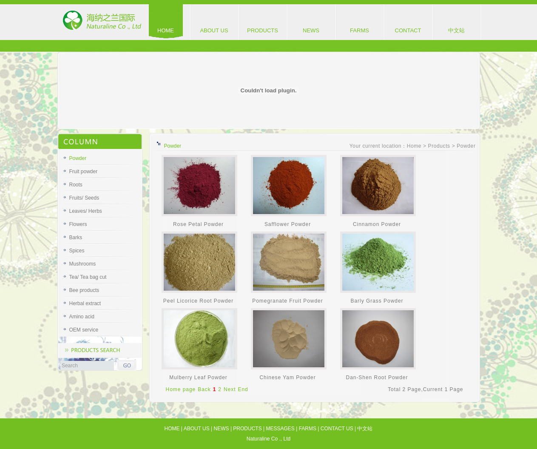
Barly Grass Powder (377, 301)
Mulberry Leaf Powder (198, 377)
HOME (165, 30)
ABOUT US (214, 30)
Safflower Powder (287, 224)
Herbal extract (85, 303)
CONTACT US (337, 429)
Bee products (84, 290)
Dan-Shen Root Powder (377, 377)
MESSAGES (280, 429)
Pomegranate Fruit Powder (287, 301)
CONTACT (408, 30)
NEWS (311, 30)
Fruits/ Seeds (84, 198)
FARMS (359, 30)
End (243, 389)
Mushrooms (82, 264)
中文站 (456, 30)
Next (230, 389)
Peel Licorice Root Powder (198, 301)
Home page (181, 389)
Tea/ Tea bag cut (88, 277)
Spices (77, 251)
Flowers (78, 224)
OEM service (84, 330)
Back (204, 389)
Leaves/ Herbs (85, 211)
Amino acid (81, 317)
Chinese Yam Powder (287, 377)
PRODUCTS (262, 30)
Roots (75, 185)
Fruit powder (83, 171)
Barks (75, 237)
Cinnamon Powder (377, 224)
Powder (78, 158)
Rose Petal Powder (198, 224)
